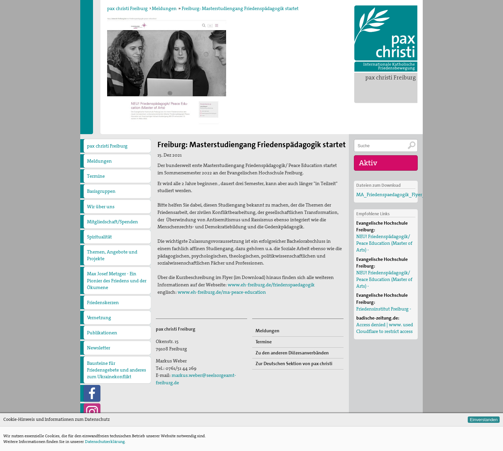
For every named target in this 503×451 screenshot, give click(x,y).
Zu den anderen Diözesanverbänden (292, 353)
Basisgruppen (101, 191)
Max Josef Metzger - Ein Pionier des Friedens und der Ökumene (116, 280)
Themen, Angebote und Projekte (112, 255)
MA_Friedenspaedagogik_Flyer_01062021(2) (403, 194)
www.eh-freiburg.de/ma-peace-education (222, 292)
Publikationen (102, 333)
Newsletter (98, 348)
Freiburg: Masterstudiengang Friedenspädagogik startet (240, 8)
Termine (96, 176)
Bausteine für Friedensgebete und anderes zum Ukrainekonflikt (116, 370)
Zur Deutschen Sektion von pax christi (294, 363)
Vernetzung (99, 318)
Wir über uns (101, 207)
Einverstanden (484, 419)
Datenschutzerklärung (105, 441)
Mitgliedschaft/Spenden (112, 222)
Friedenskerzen (103, 302)
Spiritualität (99, 237)
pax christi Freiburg (390, 77)
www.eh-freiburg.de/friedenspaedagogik (271, 285)
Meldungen (164, 8)
